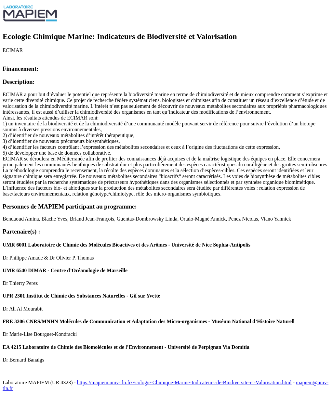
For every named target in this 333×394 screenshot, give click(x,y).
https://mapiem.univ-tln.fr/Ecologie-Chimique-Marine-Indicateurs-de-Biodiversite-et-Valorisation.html (184, 382)
